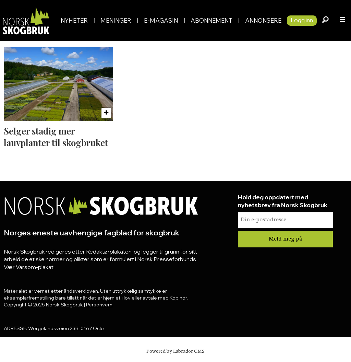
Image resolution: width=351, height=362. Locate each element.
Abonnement (211, 20)
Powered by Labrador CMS (175, 351)
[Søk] (325, 21)
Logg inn (302, 20)
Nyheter (74, 20)
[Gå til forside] (25, 20)
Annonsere (263, 20)
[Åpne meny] (342, 20)
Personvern (99, 305)
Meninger (115, 20)
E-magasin (161, 20)
